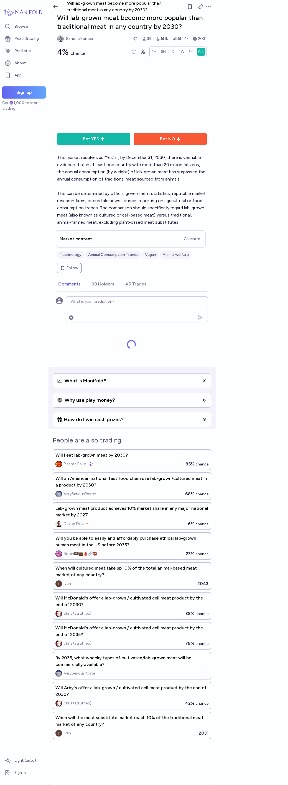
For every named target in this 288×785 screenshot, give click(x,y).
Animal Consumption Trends (113, 254)
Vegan (150, 254)
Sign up (24, 92)
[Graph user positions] (142, 51)
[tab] (69, 284)
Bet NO (170, 138)
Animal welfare (176, 254)
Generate (192, 238)
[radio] (154, 52)
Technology (70, 254)
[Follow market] (189, 6)
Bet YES (94, 138)
